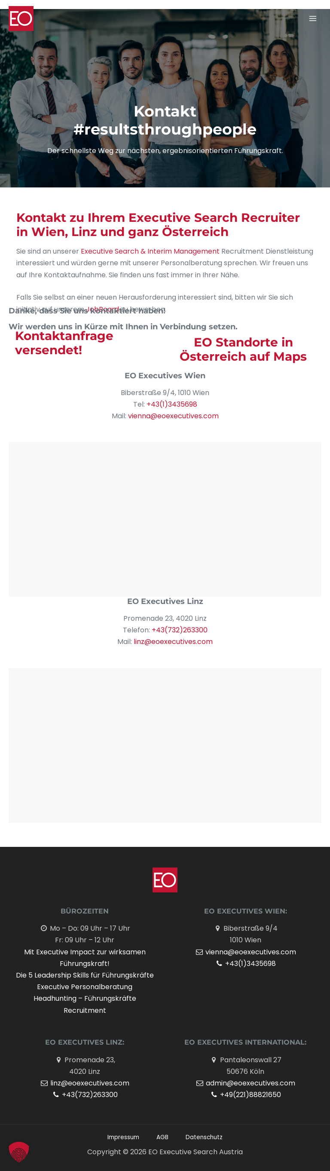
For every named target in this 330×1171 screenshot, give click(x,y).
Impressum (123, 1137)
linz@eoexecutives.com (172, 642)
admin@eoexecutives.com (246, 1083)
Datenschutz (204, 1137)
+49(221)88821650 (245, 1095)
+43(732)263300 (180, 630)
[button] (19, 1152)
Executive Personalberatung (84, 987)
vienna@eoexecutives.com (173, 416)
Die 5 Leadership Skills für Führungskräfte (85, 975)
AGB (162, 1137)
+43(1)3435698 (172, 404)
